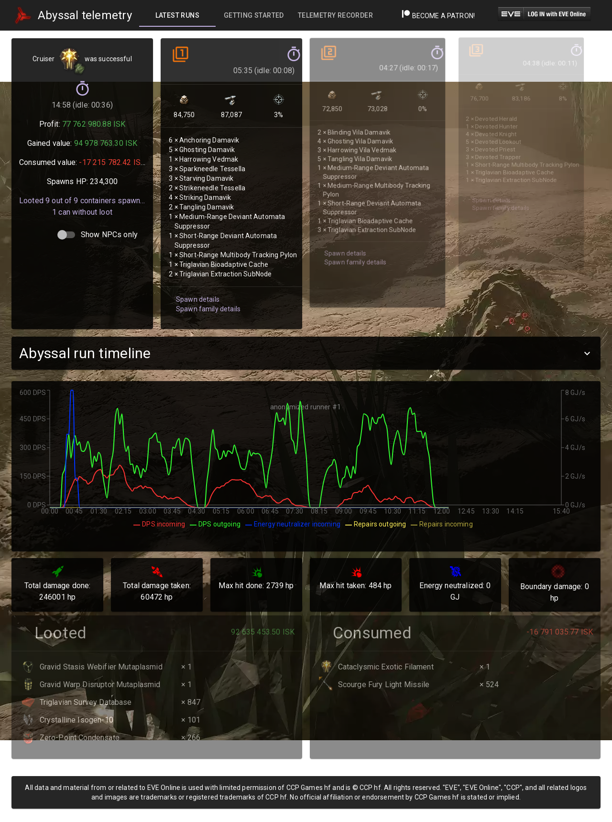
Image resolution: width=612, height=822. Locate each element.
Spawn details (196, 280)
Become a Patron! (438, 16)
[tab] (177, 15)
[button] (306, 353)
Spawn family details (206, 289)
